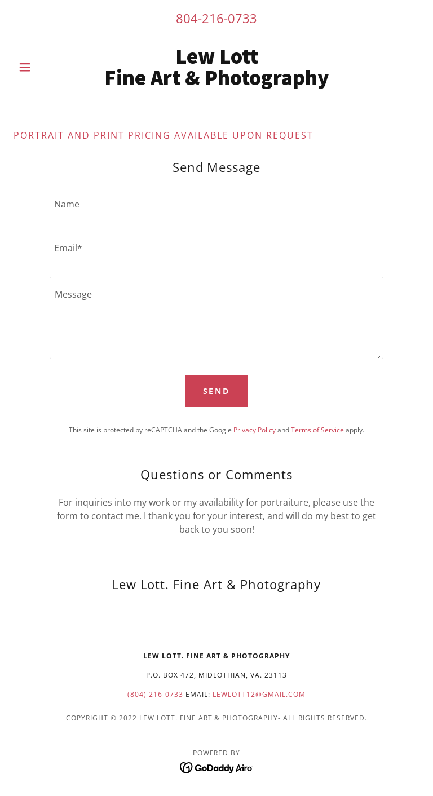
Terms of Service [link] (317, 430)
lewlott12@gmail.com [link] (259, 694)
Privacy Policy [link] (254, 430)
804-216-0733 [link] (216, 18)
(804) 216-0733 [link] (155, 694)
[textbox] (216, 204)
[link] (216, 82)
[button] (44, 67)
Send (217, 391)
